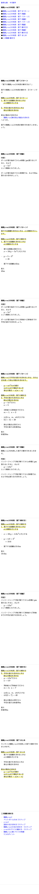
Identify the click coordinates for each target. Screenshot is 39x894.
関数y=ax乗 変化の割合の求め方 (16, 117)
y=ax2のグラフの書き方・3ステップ (18, 829)
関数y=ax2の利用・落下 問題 (14, 24)
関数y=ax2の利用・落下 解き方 (15, 27)
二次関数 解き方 (9, 38)
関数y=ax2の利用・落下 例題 (14, 14)
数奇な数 (4, 2)
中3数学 (13, 2)
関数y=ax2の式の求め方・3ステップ (18, 827)
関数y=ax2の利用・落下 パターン (16, 11)
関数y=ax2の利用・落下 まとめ (15, 35)
